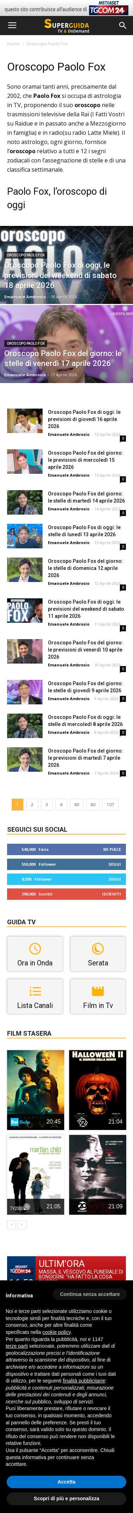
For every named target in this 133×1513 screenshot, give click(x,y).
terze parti (17, 1346)
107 (110, 805)
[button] (123, 25)
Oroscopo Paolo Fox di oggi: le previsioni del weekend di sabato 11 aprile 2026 (86, 609)
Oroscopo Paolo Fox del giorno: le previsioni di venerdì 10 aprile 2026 (85, 650)
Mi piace (112, 849)
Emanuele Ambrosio (25, 296)
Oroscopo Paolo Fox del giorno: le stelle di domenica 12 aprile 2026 (85, 568)
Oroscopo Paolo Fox (26, 255)
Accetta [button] (66, 1482)
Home (13, 44)
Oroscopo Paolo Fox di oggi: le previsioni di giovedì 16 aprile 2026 (84, 419)
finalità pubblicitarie (84, 1381)
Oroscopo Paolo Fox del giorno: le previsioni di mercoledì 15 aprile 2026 (85, 460)
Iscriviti (111, 894)
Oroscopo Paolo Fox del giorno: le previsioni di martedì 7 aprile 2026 (85, 758)
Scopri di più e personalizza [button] (66, 1498)
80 (92, 805)
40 (76, 805)
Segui (115, 864)
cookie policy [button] (57, 1332)
